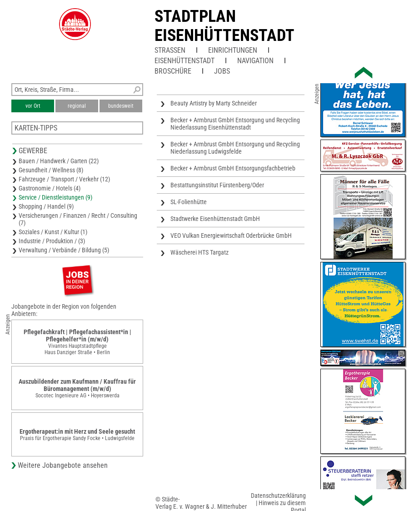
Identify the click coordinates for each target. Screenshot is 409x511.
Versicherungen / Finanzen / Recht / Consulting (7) (78, 219)
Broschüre (173, 71)
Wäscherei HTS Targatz (199, 252)
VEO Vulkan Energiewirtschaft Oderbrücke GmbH (231, 235)
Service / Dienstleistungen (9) (55, 197)
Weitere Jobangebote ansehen (63, 465)
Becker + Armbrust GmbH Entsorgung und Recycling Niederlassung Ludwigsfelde (235, 147)
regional (77, 106)
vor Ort (32, 106)
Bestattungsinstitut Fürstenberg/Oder (217, 185)
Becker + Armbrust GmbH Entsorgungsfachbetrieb (232, 168)
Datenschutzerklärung (278, 495)
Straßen (170, 50)
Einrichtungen (232, 50)
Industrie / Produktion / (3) (52, 241)
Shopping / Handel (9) (46, 206)
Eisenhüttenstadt (184, 60)
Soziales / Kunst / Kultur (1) (53, 231)
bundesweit (121, 106)
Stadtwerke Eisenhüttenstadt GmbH (215, 218)
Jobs (222, 71)
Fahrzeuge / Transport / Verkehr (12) (64, 179)
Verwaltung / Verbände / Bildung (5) (64, 250)
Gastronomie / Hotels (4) (49, 188)
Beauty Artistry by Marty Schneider (213, 103)
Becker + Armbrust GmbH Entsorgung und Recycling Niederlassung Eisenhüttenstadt (235, 123)
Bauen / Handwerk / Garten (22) (59, 161)
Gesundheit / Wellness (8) (51, 170)
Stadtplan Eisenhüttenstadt (224, 26)
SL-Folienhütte (188, 201)
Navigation (255, 60)
